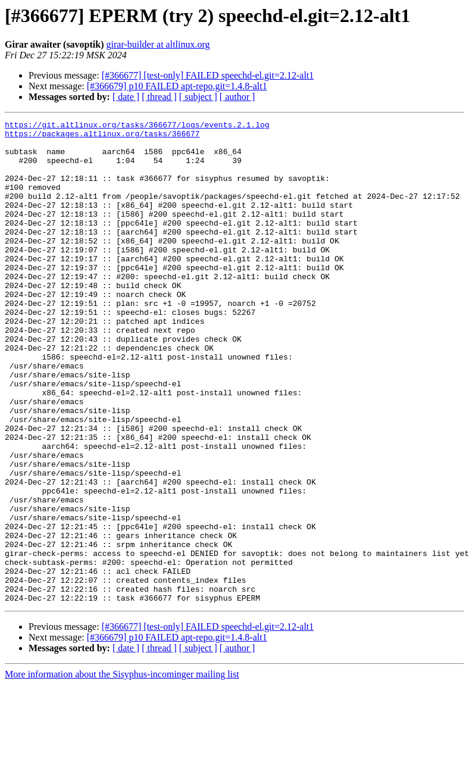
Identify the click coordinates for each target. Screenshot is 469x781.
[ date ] (125, 97)
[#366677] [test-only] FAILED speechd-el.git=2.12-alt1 (208, 75)
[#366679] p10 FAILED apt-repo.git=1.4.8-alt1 (177, 86)
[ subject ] (198, 97)
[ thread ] (159, 97)
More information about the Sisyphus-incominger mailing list (122, 771)
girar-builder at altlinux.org (158, 44)
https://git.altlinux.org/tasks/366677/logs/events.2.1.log (137, 126)
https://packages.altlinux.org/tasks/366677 (102, 137)
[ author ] (237, 97)
